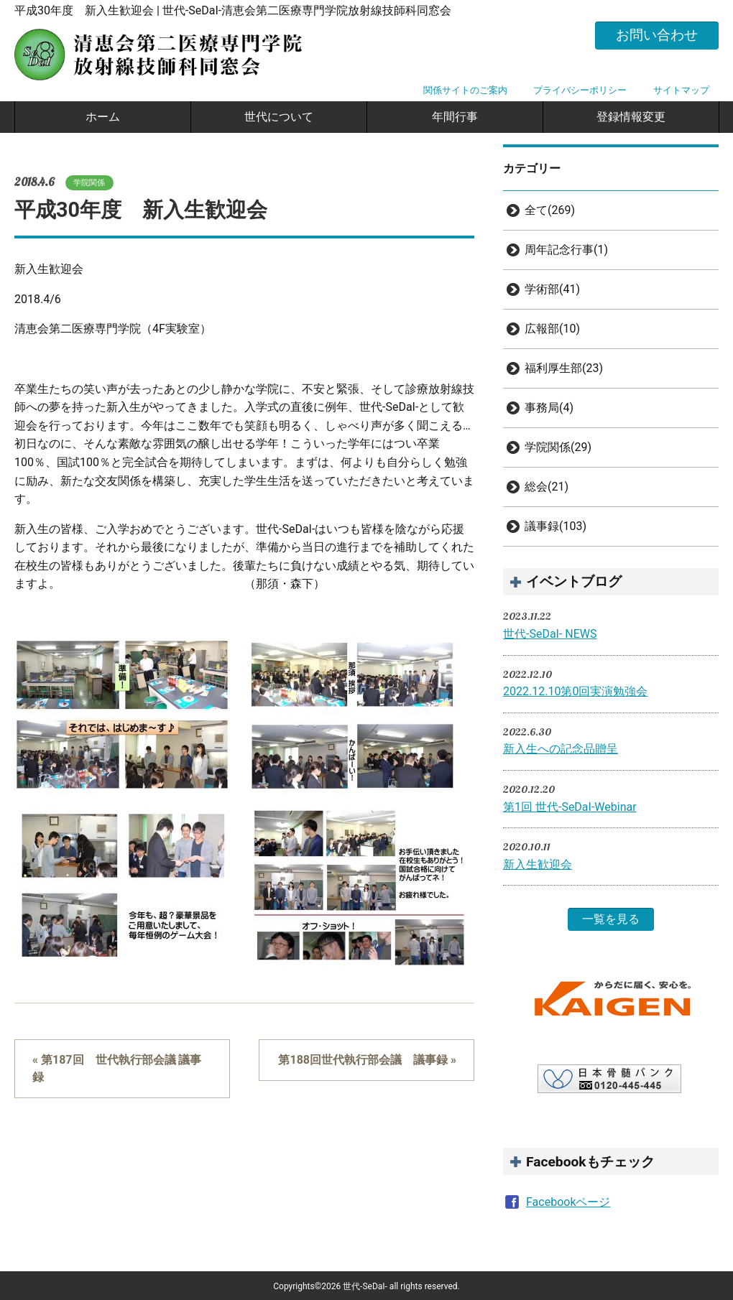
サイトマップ (681, 90)
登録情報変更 (630, 117)
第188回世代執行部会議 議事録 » (367, 1060)
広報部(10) (552, 328)
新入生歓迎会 (537, 864)
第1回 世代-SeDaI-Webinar (570, 807)
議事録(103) (555, 526)
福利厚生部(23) (564, 368)
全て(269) (550, 210)
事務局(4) (549, 407)
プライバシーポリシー (580, 90)
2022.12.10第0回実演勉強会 (575, 691)
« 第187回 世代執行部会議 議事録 (117, 1068)
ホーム (103, 117)
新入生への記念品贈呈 (560, 749)
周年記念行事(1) (566, 249)
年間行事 (455, 117)
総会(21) (546, 486)
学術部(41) (552, 289)
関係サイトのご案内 (465, 90)
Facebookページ (568, 1202)
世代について (278, 117)
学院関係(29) (558, 447)
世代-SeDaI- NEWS (550, 634)
